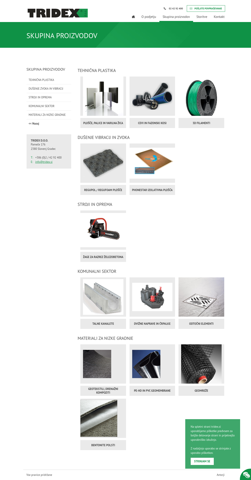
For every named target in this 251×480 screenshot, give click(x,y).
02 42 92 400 (173, 8)
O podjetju (149, 17)
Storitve (201, 17)
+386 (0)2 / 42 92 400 (48, 157)
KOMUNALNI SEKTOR (42, 106)
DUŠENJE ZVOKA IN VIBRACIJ (46, 89)
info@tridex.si (43, 162)
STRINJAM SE (202, 461)
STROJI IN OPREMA (40, 97)
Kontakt (219, 17)
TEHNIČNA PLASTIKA (41, 80)
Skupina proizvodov (176, 17)
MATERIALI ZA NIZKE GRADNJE (47, 115)
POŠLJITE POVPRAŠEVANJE (206, 8)
